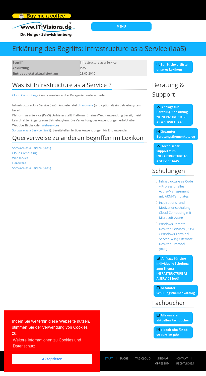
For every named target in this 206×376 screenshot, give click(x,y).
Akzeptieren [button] (52, 359)
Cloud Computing (24, 95)
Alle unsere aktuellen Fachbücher (173, 317)
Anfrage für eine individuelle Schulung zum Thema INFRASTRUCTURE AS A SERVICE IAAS (173, 268)
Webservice (50, 125)
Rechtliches (185, 363)
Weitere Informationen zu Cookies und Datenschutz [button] (47, 343)
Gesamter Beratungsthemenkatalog (176, 134)
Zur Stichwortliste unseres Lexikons (172, 67)
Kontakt (181, 358)
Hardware (86, 105)
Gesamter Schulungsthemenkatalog (176, 290)
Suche (124, 358)
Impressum (161, 363)
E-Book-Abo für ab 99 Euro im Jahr (172, 332)
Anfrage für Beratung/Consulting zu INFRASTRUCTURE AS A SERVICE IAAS (172, 114)
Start (109, 358)
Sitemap (163, 358)
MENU (121, 26)
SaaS (46, 130)
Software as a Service (27, 130)
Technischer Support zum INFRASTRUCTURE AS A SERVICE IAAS (172, 153)
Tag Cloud (143, 358)
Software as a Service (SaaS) (31, 148)
